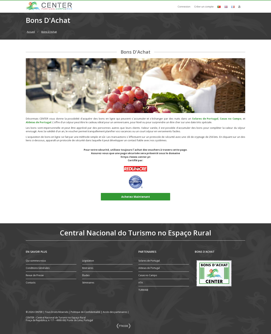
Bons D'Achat (49, 31)
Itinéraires (87, 268)
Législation (88, 260)
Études (85, 275)
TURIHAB (143, 290)
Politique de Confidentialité (85, 312)
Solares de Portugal (205, 118)
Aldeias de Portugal (38, 122)
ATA (140, 282)
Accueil (31, 31)
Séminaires (88, 282)
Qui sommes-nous (36, 260)
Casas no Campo (230, 118)
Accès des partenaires (115, 312)
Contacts (30, 282)
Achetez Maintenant (135, 197)
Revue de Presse (35, 275)
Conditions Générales (37, 268)
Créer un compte (204, 6)
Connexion (184, 6)
